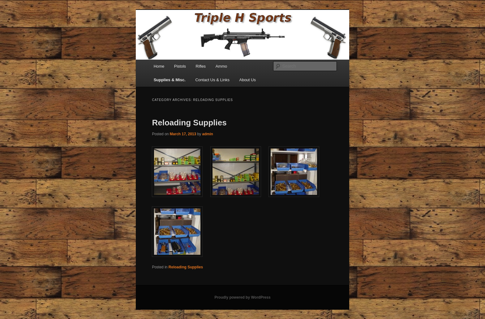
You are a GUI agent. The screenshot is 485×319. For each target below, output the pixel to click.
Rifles (201, 66)
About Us (247, 80)
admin (207, 134)
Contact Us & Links (212, 80)
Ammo (221, 66)
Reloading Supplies (189, 122)
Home (159, 66)
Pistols (180, 66)
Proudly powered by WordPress (242, 297)
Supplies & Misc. (170, 80)
